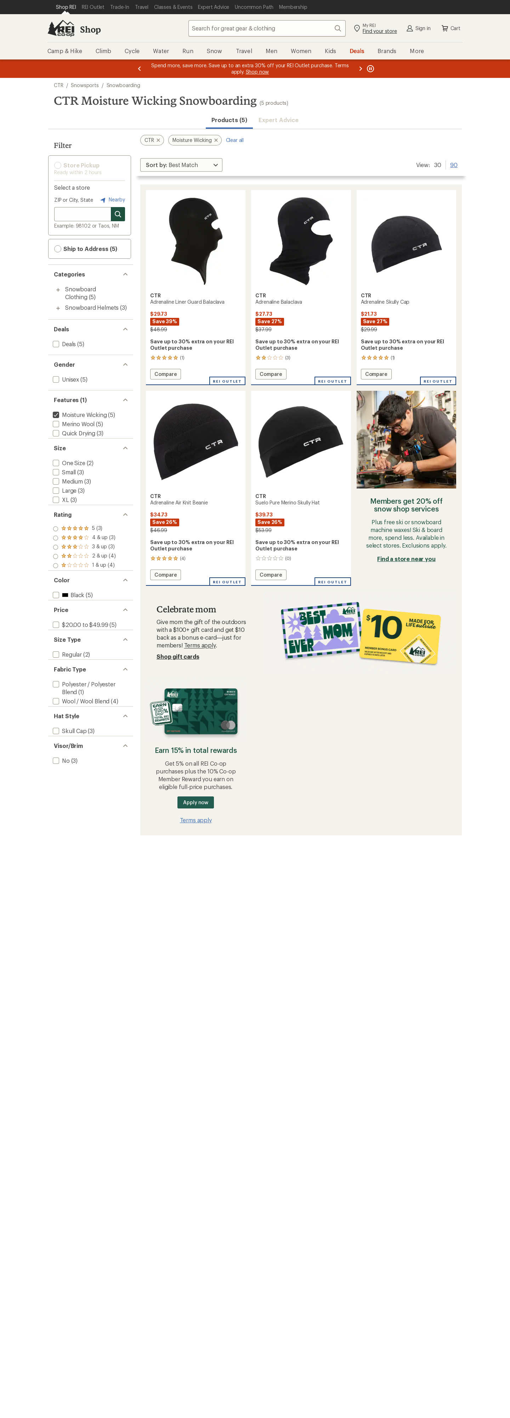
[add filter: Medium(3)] (67, 487)
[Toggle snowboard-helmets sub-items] (58, 308)
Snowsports (84, 85)
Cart (450, 28)
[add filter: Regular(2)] (66, 682)
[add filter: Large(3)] (63, 496)
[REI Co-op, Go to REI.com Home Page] (60, 28)
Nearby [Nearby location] (112, 200)
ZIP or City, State (73, 200)
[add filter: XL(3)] (60, 505)
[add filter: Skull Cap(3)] (69, 770)
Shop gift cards (178, 656)
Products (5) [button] (229, 119)
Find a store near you (406, 558)
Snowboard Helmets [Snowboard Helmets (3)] (92, 307)
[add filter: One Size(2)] (68, 468)
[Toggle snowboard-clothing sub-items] (58, 290)
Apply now (195, 802)
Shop (90, 29)
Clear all (235, 140)
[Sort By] (181, 165)
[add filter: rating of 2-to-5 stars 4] (84, 567)
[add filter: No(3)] (60, 805)
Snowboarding (123, 85)
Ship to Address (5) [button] (85, 248)
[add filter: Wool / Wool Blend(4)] (80, 735)
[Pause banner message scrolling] (370, 68)
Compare (167, 375)
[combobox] (267, 28)
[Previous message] (139, 68)
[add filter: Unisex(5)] (65, 379)
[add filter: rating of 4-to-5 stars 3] (84, 549)
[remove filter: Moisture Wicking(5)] (79, 414)
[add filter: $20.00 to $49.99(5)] (79, 647)
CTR (58, 85)
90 (454, 164)
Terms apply (200, 645)
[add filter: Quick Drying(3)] (73, 433)
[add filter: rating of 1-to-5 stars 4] (84, 577)
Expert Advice (279, 119)
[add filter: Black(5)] (67, 611)
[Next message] (360, 68)
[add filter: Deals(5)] (63, 344)
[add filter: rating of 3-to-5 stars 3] (84, 558)
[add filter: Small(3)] (63, 477)
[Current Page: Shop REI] (66, 7)
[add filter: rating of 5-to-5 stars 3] (84, 540)
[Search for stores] (118, 214)
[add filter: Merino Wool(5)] (73, 424)
